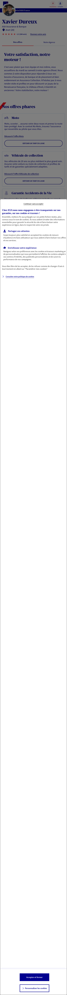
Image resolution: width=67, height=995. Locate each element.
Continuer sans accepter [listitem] (33, 204)
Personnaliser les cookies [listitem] (36, 988)
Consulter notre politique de (20, 276)
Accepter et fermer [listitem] (34, 977)
